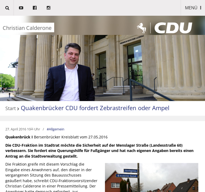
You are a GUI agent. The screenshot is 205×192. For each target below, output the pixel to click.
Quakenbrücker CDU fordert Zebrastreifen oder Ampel (95, 108)
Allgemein (56, 129)
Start (10, 108)
